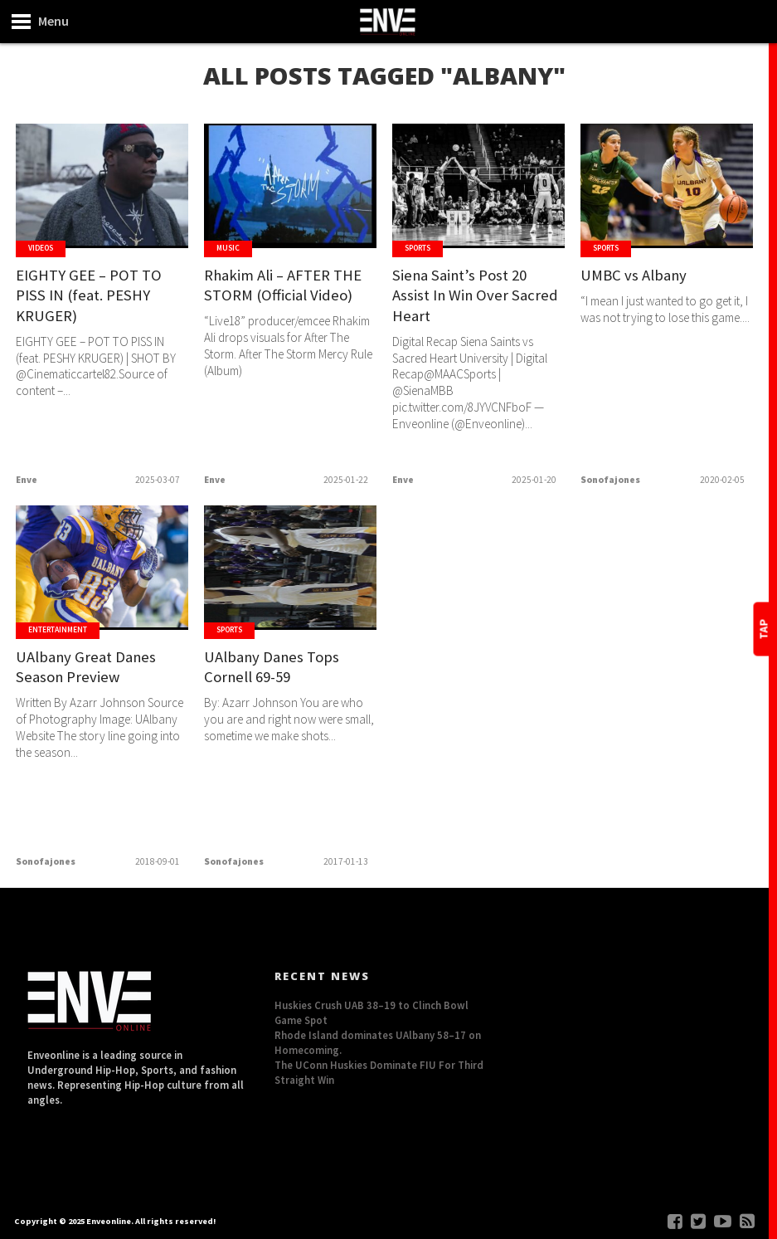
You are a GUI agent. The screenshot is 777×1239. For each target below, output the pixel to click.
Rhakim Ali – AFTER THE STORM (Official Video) (284, 286)
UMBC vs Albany (634, 275)
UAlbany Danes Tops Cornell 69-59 (273, 667)
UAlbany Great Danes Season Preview (88, 667)
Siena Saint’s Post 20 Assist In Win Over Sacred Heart (476, 296)
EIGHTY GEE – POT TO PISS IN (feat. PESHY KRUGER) (89, 296)
